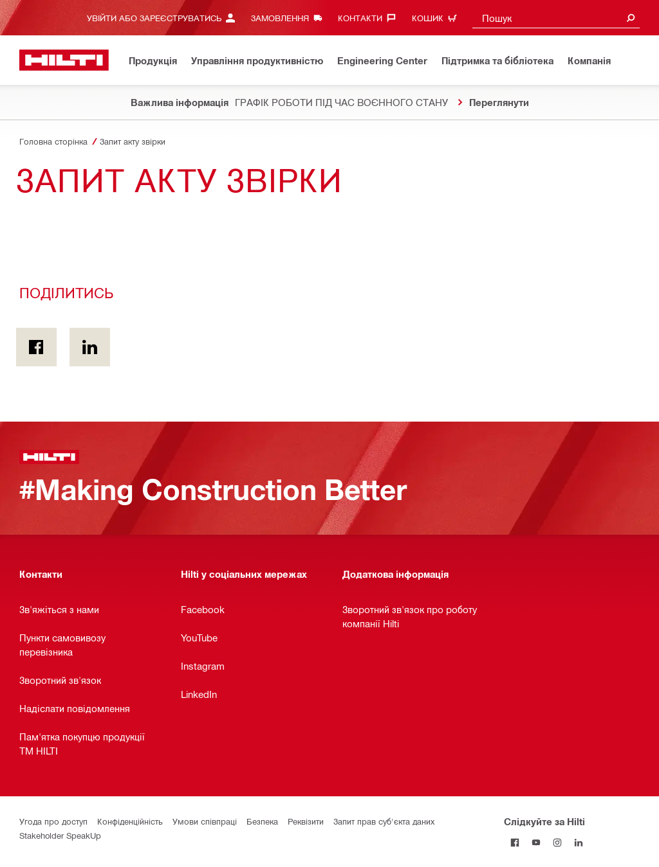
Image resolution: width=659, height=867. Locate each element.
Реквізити (306, 821)
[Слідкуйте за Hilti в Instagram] (557, 842)
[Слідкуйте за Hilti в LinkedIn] (578, 842)
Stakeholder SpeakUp (60, 835)
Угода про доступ (53, 821)
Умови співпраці (204, 821)
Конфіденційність (130, 821)
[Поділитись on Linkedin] (90, 347)
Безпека (262, 821)
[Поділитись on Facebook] (36, 347)
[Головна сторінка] (64, 60)
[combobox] (556, 17)
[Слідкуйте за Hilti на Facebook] (514, 842)
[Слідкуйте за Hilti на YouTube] (535, 842)
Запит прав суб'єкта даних (383, 821)
